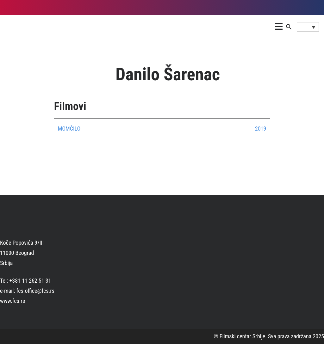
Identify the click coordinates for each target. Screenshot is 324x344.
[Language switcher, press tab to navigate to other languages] (308, 27)
